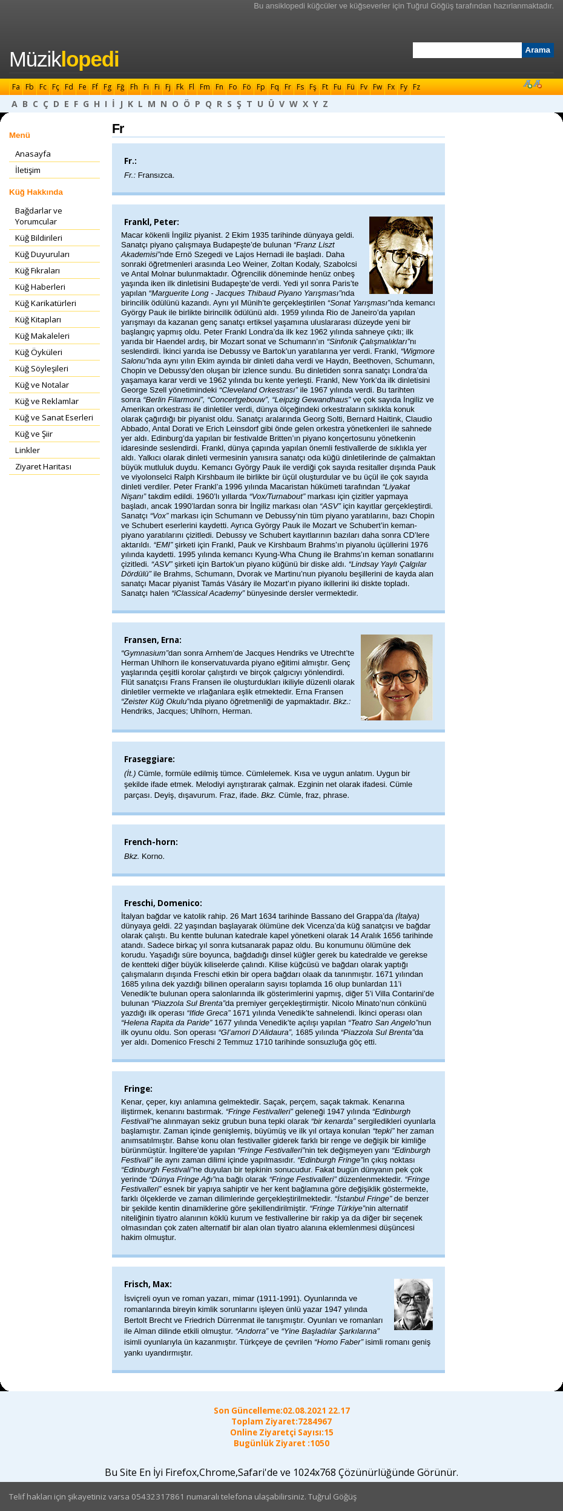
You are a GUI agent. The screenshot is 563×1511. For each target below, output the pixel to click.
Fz (416, 87)
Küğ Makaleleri (42, 335)
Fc (43, 87)
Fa (16, 87)
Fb (29, 87)
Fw (377, 87)
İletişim (28, 170)
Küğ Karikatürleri (45, 303)
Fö (247, 87)
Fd (69, 87)
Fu (337, 87)
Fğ (121, 87)
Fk (179, 87)
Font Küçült (537, 83)
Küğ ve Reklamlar (47, 401)
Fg (107, 87)
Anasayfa (33, 153)
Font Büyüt (527, 83)
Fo (233, 87)
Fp (261, 87)
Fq (275, 87)
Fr (288, 87)
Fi (157, 87)
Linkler (27, 450)
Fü (351, 87)
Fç (55, 87)
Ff (95, 87)
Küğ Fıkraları (37, 270)
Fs (300, 87)
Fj (168, 87)
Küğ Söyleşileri (41, 368)
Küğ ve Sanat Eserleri (54, 417)
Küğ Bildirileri (38, 237)
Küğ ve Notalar (42, 384)
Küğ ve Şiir (34, 433)
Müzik (64, 59)
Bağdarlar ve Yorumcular (38, 216)
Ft (325, 87)
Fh (134, 87)
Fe (83, 87)
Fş (313, 87)
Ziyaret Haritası (43, 466)
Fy (403, 87)
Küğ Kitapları (38, 319)
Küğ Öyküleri (38, 352)
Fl (191, 87)
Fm (205, 87)
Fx (391, 87)
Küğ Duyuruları (42, 254)
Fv (363, 87)
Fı (146, 87)
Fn (219, 87)
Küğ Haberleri (40, 286)
